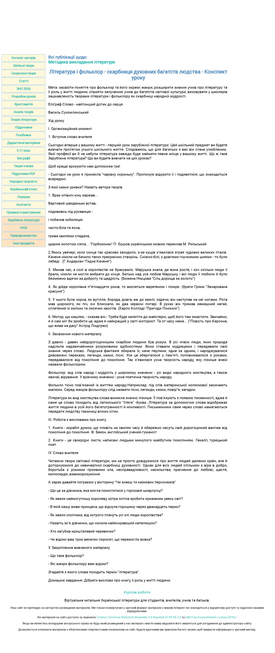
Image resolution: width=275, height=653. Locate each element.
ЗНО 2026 (23, 89)
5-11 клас (23, 150)
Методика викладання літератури (81, 62)
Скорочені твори (23, 73)
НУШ (23, 228)
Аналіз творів (23, 112)
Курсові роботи (137, 592)
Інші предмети (23, 243)
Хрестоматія (23, 104)
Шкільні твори (23, 65)
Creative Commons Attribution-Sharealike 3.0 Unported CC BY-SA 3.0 (139, 617)
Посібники (23, 135)
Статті (23, 81)
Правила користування (23, 212)
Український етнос (23, 189)
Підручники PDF (23, 174)
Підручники (23, 127)
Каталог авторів (23, 58)
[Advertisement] (137, 26)
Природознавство (23, 235)
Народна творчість (23, 181)
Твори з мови (23, 166)
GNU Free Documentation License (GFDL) (211, 617)
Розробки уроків (24, 96)
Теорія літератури (23, 120)
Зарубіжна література (23, 220)
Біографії (23, 158)
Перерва (23, 197)
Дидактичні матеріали (23, 143)
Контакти (23, 204)
